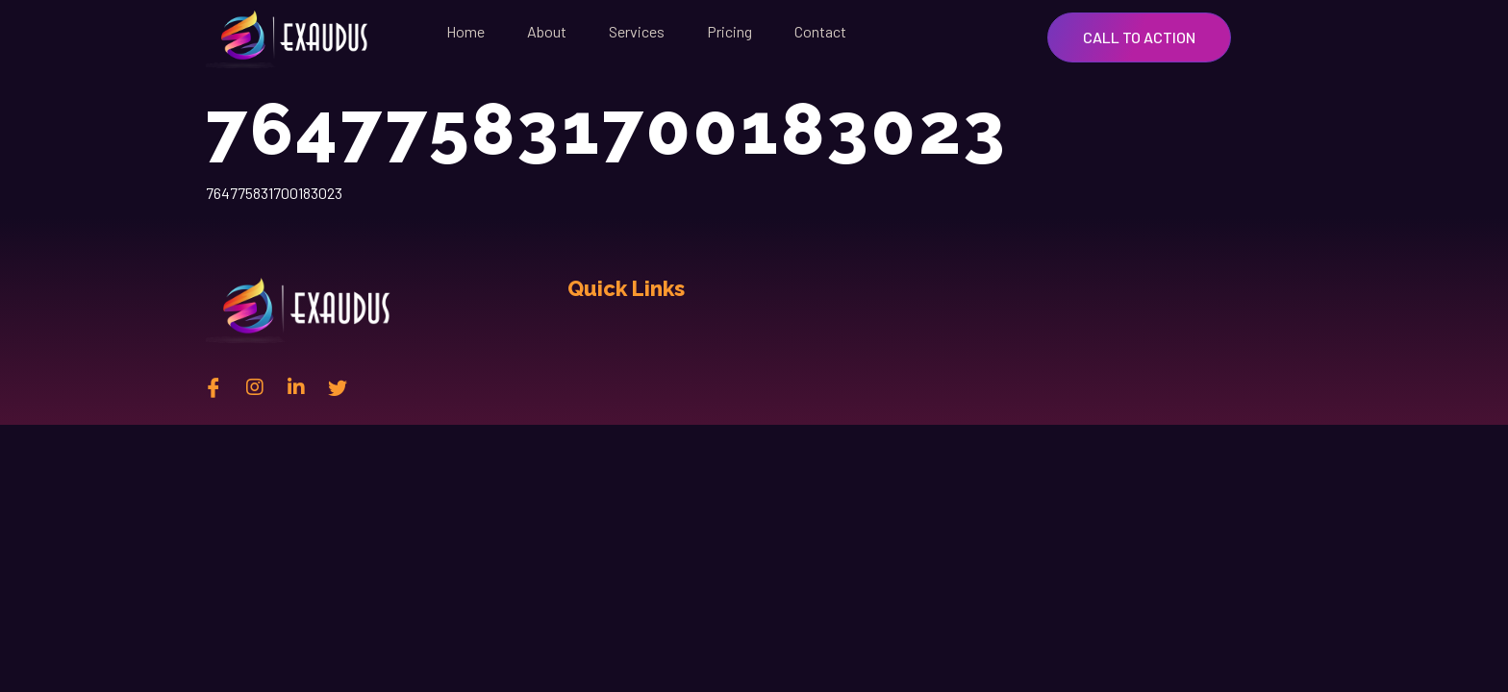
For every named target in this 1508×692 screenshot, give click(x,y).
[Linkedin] (296, 386)
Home (465, 31)
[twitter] (337, 386)
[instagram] (254, 386)
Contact (820, 31)
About (546, 31)
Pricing (729, 31)
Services (637, 31)
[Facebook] (213, 386)
